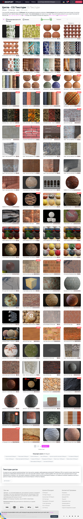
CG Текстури (45, 499)
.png (12, 15)
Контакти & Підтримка (69, 490)
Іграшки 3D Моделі (35, 459)
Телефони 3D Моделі (73, 456)
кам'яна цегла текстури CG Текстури (51, 425)
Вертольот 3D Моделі (59, 459)
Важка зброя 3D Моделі (72, 459)
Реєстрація (78, 1)
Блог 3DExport (46, 505)
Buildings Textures (62, 15)
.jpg (9, 15)
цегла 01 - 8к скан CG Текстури (30, 408)
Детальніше (7, 480)
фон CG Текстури (47, 375)
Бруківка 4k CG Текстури (69, 290)
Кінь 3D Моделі (44, 456)
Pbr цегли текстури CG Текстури (50, 190)
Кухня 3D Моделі (34, 456)
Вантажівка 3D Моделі (35, 461)
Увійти (72, 1)
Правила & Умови (66, 505)
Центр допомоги (66, 494)
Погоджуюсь (54, 516)
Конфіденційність (66, 503)
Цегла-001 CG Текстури (28, 223)
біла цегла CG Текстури (48, 358)
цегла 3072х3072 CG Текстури (50, 442)
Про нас (6, 490)
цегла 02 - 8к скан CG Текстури (9, 408)
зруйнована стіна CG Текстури (9, 307)
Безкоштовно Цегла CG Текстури (13, 20)
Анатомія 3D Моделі (48, 461)
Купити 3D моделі (48, 490)
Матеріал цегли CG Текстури (8, 274)
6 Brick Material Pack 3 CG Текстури (71, 240)
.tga (16, 15)
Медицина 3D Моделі (46, 459)
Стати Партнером (46, 503)
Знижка (26, 19)
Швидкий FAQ (65, 497)
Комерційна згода (66, 501)
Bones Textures (52, 15)
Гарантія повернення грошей (69, 507)
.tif (18, 15)
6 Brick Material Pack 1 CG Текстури (71, 257)
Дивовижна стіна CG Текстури (50, 274)
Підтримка (64, 492)
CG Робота (45, 507)
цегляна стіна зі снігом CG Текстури (10, 358)
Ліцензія (64, 499)
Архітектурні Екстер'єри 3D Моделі (58, 456)
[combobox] (62, 19)
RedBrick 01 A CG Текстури (8, 206)
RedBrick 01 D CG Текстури (70, 190)
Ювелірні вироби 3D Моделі (22, 459)
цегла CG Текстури (68, 122)
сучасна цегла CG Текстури (49, 408)
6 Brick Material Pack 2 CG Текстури (51, 257)
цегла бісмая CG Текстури (49, 324)
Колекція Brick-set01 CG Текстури (9, 55)
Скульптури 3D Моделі (10, 456)
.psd (14, 15)
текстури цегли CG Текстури (49, 341)
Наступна (45, 446)
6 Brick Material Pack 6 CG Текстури (10, 240)
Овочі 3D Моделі (9, 459)
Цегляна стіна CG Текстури (49, 290)
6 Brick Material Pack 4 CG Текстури (51, 240)
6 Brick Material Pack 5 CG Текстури (31, 240)
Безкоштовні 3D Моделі (48, 497)
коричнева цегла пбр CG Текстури (71, 408)
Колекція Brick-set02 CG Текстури (71, 38)
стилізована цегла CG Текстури (30, 324)
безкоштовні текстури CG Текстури (51, 391)
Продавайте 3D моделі (48, 501)
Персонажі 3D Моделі (23, 456)
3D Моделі (45, 492)
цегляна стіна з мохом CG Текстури (31, 358)
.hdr (20, 15)
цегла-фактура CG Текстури (8, 375)
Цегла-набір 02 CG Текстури (49, 38)
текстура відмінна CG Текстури (71, 391)
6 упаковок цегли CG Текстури (50, 206)
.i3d (24, 15)
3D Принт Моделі (46, 494)
